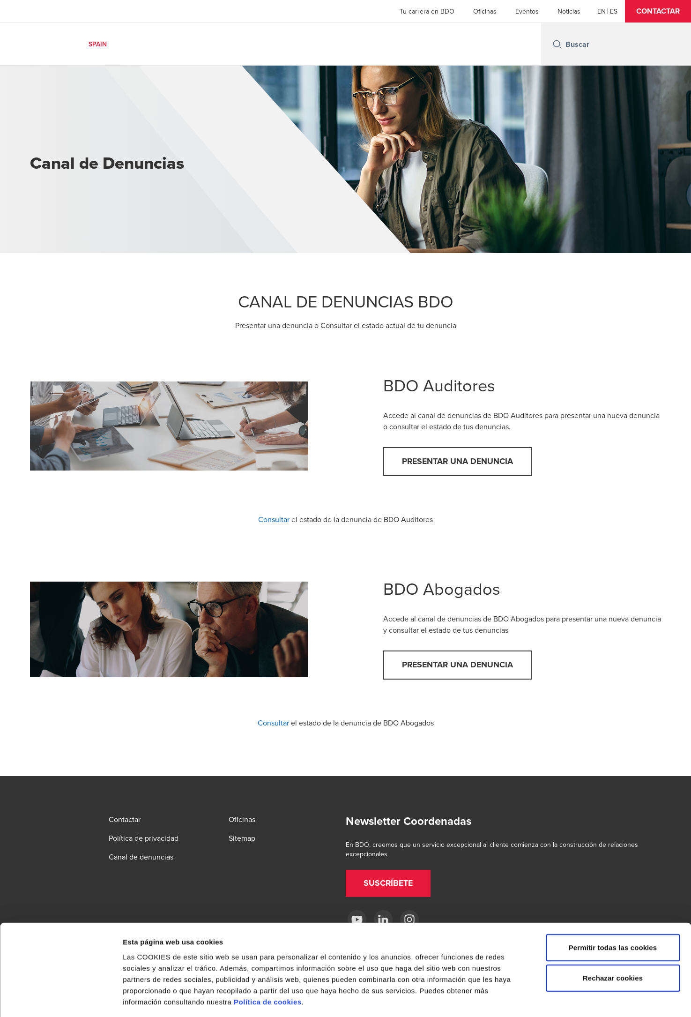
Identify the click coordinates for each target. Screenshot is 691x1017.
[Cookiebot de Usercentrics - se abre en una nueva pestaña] (61, 999)
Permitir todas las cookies (613, 906)
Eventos (527, 11)
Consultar (274, 520)
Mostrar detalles (503, 998)
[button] (658, 11)
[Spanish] (613, 11)
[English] (601, 11)
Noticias (568, 11)
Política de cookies (268, 961)
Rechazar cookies (613, 937)
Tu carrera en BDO (427, 11)
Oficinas (485, 11)
